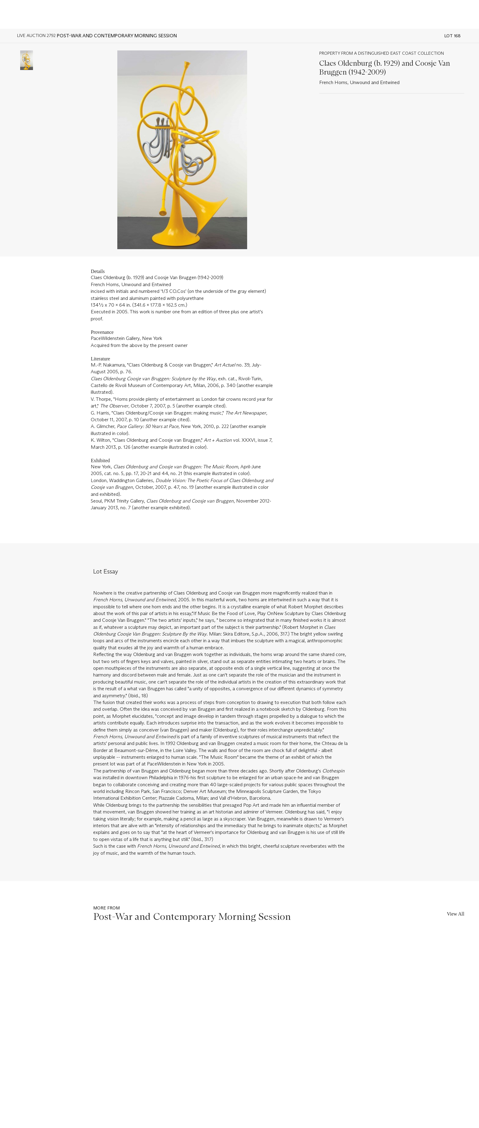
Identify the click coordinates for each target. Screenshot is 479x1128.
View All (455, 913)
